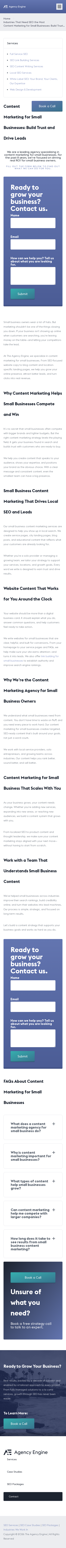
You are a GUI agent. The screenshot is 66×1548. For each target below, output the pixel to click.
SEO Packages (15, 1484)
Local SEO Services (21, 72)
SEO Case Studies (30, 1525)
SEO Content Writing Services (26, 66)
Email (15, 236)
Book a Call (47, 106)
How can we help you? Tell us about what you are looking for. (32, 261)
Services (12, 1459)
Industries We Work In (16, 1529)
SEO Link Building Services (24, 60)
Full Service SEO (19, 54)
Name (15, 215)
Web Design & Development (26, 89)
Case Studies (14, 1471)
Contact (13, 1496)
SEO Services (11, 1525)
